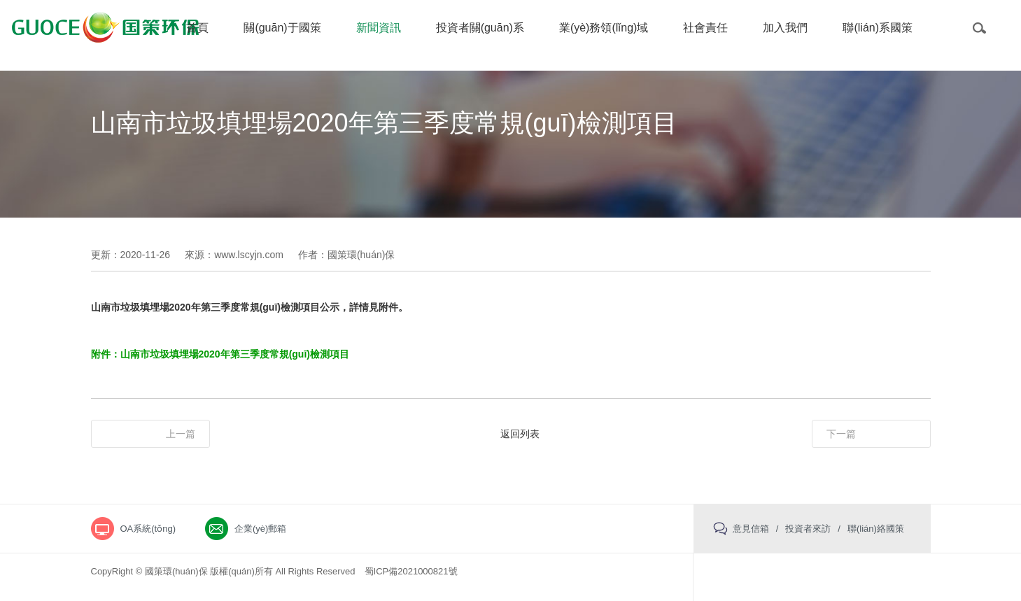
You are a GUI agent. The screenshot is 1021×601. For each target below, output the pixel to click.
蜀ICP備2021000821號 (411, 571)
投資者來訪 (808, 528)
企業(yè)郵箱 (260, 528)
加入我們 (785, 28)
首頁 (197, 28)
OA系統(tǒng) (148, 528)
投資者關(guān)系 (480, 28)
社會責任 (705, 28)
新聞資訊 (378, 28)
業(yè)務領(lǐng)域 (604, 28)
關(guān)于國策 (282, 28)
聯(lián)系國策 (878, 28)
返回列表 (520, 433)
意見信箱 (751, 528)
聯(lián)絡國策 (875, 528)
